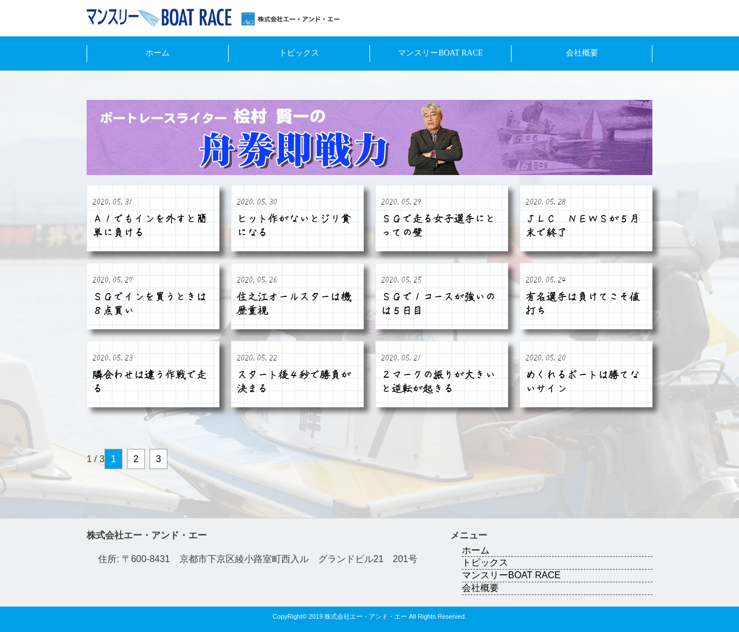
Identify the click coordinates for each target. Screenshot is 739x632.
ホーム (157, 53)
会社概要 (582, 53)
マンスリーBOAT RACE (440, 53)
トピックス (299, 53)
